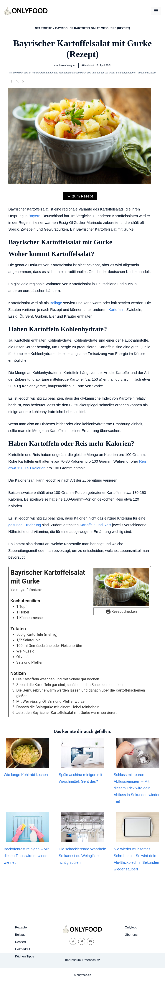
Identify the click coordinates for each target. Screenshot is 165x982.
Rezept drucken (121, 611)
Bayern (34, 216)
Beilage (56, 303)
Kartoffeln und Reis (95, 525)
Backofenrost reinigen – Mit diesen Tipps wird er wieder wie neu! (26, 855)
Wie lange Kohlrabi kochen (26, 775)
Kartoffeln (116, 310)
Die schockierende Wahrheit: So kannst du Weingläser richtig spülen (82, 855)
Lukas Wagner (67, 65)
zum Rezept (80, 196)
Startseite (43, 28)
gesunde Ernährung (24, 525)
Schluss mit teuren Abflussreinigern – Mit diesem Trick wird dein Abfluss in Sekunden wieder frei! (136, 788)
